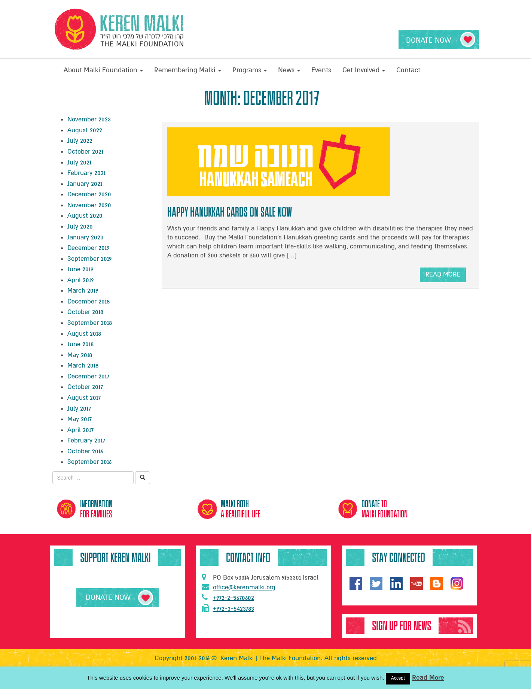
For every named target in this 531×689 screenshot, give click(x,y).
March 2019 (82, 290)
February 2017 (86, 440)
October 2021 (85, 151)
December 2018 (88, 301)
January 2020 (85, 237)
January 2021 (84, 184)
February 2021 (86, 173)
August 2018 (84, 334)
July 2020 (80, 226)
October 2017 (85, 387)
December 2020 (89, 194)
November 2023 (89, 119)
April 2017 (80, 430)
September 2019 (89, 259)
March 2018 (82, 365)
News (289, 70)
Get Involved (363, 70)
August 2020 (85, 216)
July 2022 (79, 141)
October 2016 (85, 451)
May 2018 (79, 355)
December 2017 (88, 376)
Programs (249, 70)
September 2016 (89, 462)
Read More (428, 677)
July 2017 (79, 409)
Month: (262, 98)
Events (321, 70)
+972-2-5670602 (228, 597)
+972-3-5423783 (228, 608)
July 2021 (79, 162)
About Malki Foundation (103, 70)
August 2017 (84, 398)
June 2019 (80, 269)
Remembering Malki (187, 70)
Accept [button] (398, 678)
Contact (408, 70)
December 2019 (88, 248)
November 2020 (89, 205)
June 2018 (80, 344)
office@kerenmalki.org (238, 587)
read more (442, 276)
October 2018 (85, 312)
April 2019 (80, 280)
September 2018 (89, 323)
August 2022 (84, 130)
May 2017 (79, 419)
